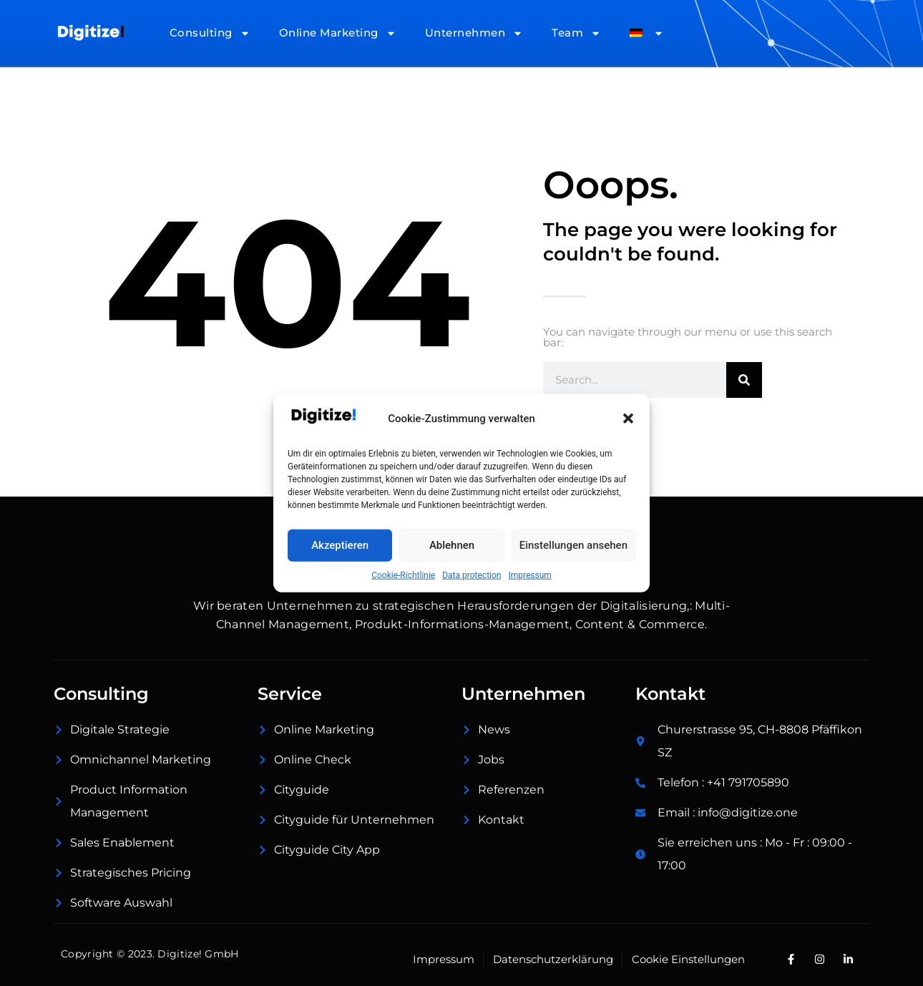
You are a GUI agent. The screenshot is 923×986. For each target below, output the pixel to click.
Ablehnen (451, 545)
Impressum (529, 575)
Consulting (210, 33)
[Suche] (744, 380)
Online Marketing (337, 33)
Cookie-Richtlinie (403, 575)
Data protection (471, 575)
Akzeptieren (339, 545)
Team (576, 33)
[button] (628, 418)
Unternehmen (474, 33)
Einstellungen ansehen (573, 545)
